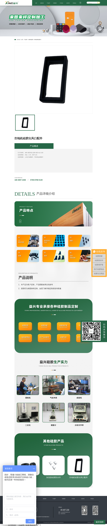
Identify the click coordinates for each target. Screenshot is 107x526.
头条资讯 (82, 498)
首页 (22, 39)
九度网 (93, 522)
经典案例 (63, 498)
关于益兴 (73, 498)
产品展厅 (25, 39)
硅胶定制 (44, 498)
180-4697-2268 (20, 180)
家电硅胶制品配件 (37, 39)
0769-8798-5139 (36, 180)
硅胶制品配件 (30, 39)
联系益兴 (92, 498)
